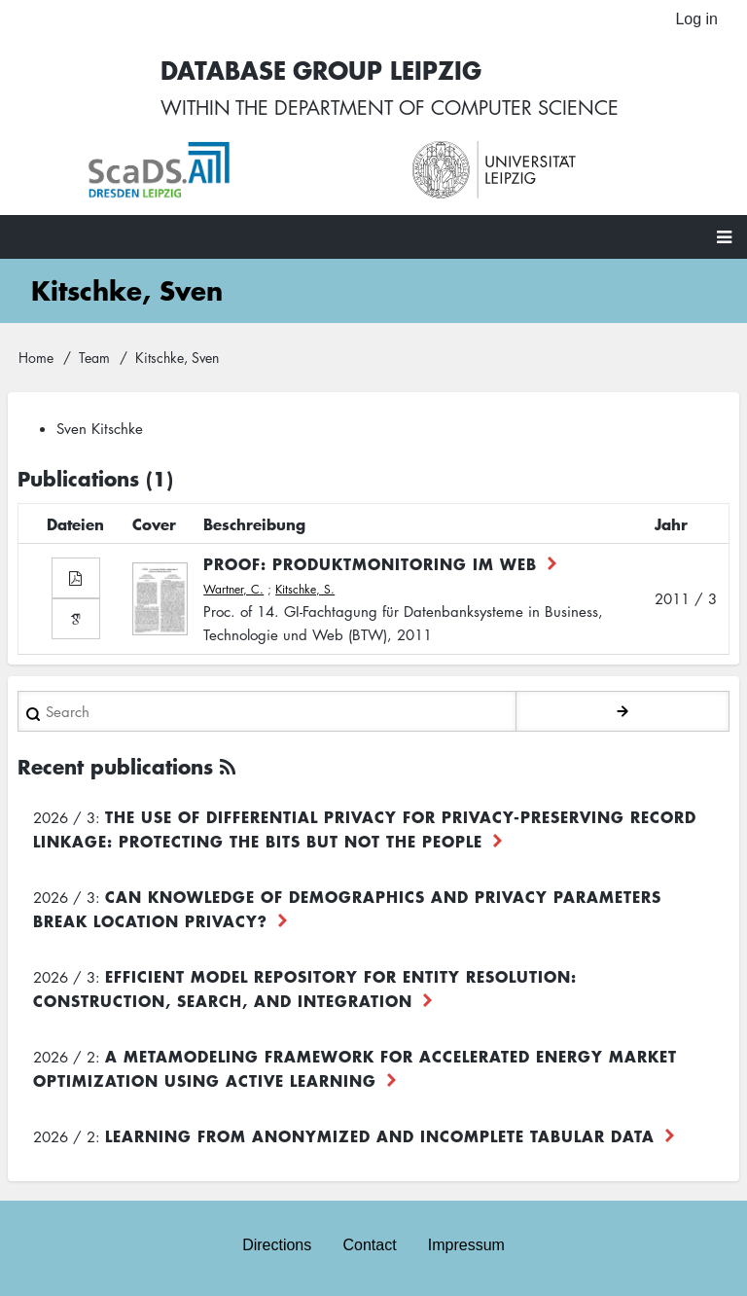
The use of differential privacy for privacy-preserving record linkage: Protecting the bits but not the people (364, 828)
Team (94, 357)
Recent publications (115, 766)
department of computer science (446, 107)
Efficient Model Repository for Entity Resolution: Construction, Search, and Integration (305, 988)
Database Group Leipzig (320, 70)
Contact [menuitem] (369, 1245)
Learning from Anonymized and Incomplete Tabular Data (380, 1135)
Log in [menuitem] (696, 19)
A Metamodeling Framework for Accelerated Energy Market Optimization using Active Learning (355, 1068)
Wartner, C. (233, 589)
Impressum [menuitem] (466, 1245)
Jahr (671, 523)
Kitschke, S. (305, 589)
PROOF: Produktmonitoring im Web (370, 563)
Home (35, 357)
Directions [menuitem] (276, 1245)
